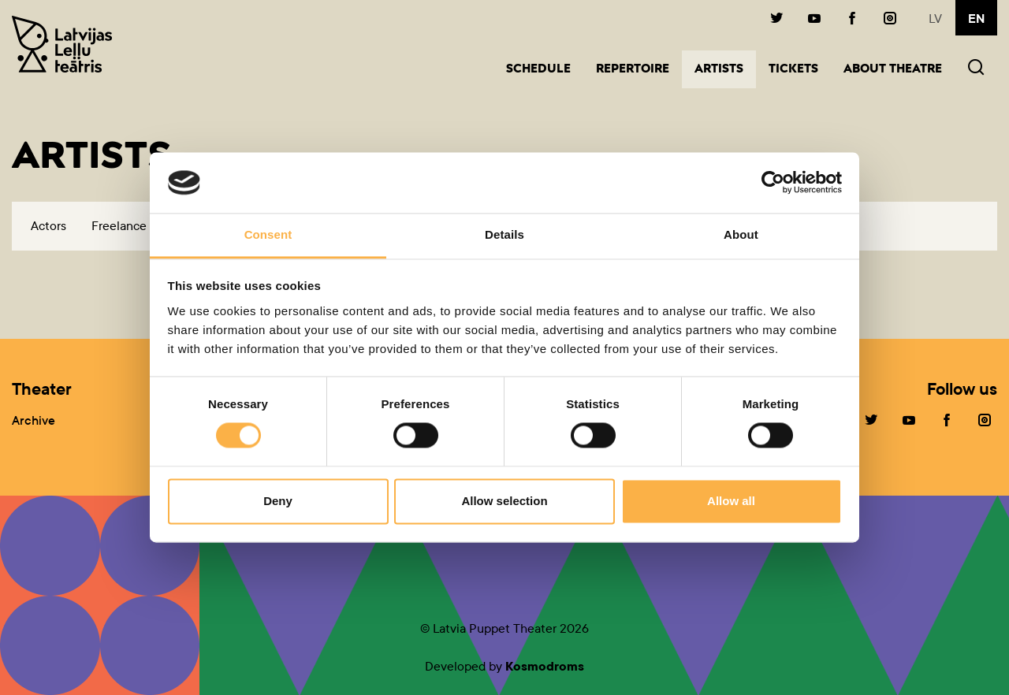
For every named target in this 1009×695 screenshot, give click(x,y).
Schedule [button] (538, 70)
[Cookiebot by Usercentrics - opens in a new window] (773, 183)
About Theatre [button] (892, 70)
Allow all (731, 500)
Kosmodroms (544, 666)
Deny (277, 500)
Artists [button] (725, 68)
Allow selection (504, 500)
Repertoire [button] (632, 70)
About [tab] (741, 234)
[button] (976, 69)
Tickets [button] (793, 70)
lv (935, 18)
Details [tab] (504, 234)
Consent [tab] (268, 234)
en (976, 19)
